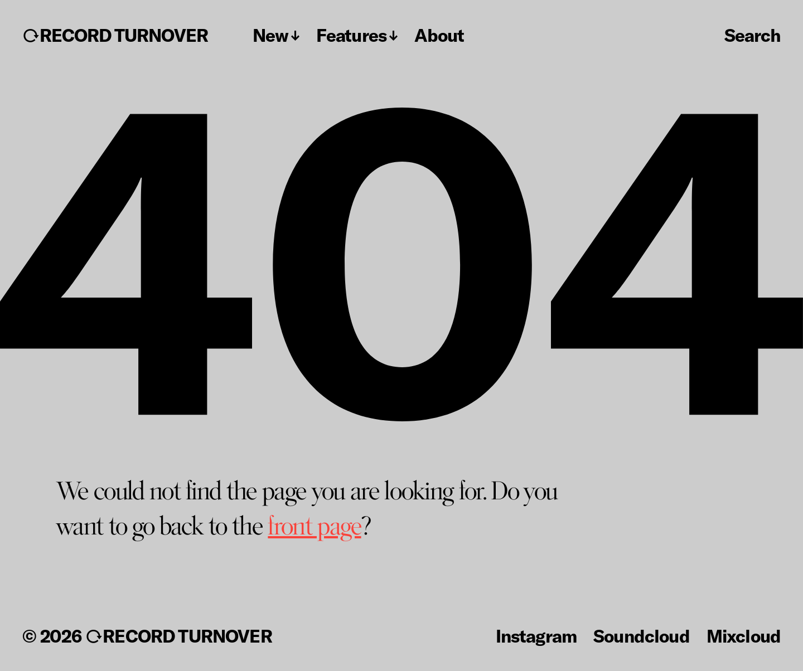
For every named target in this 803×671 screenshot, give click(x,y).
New (270, 35)
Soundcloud (641, 635)
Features (351, 35)
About (439, 35)
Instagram (536, 635)
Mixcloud (744, 635)
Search (752, 34)
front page (314, 525)
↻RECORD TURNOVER (115, 35)
